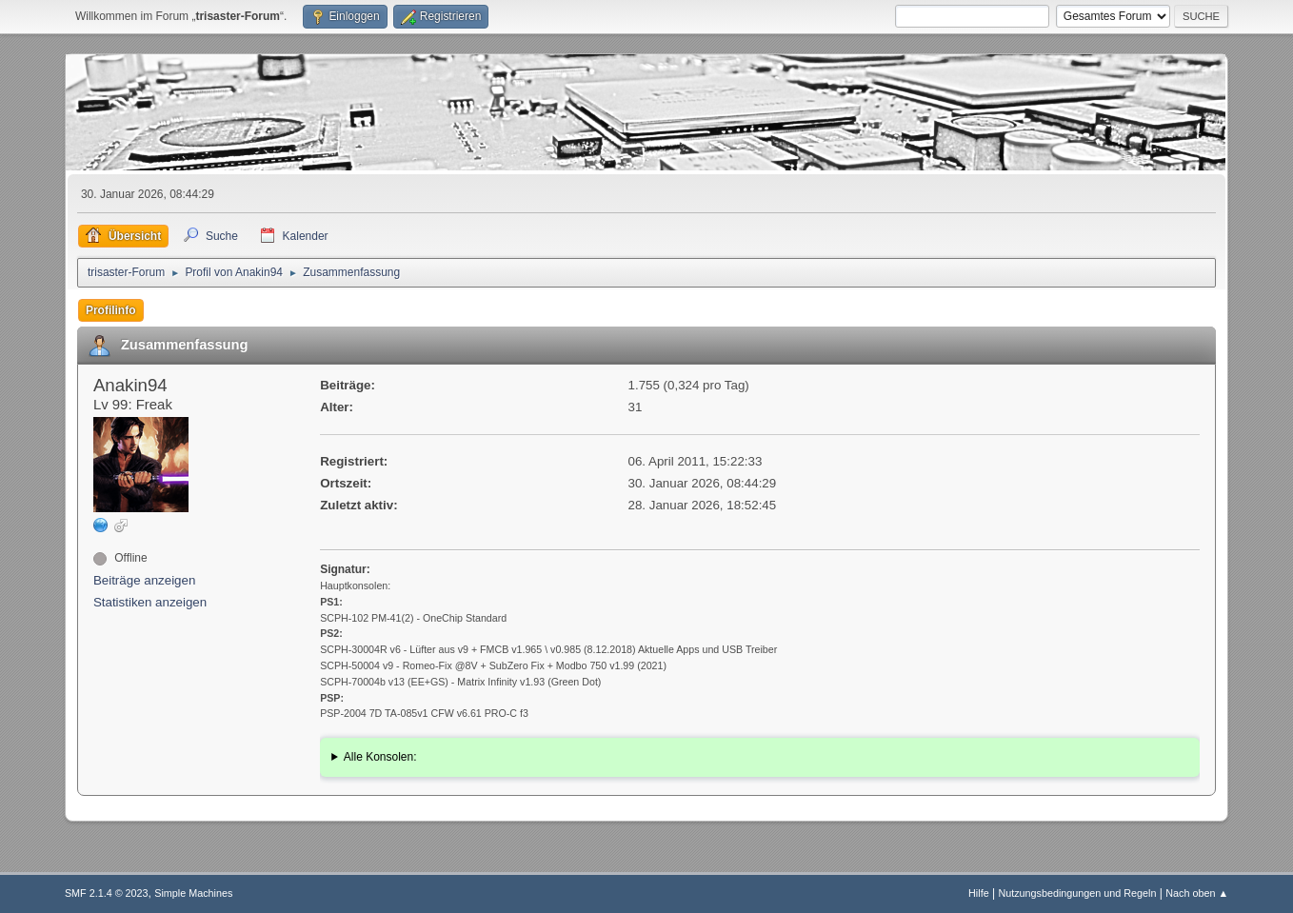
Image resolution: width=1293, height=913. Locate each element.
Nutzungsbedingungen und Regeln (1077, 893)
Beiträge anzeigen (144, 580)
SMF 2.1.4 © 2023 (107, 893)
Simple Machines (193, 893)
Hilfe (978, 893)
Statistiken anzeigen (150, 602)
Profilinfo (111, 310)
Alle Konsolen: (380, 757)
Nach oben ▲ (1196, 893)
